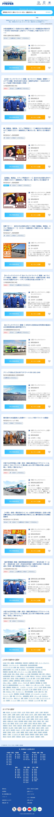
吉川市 (31, 714)
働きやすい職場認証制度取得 (10, 685)
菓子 (8, 678)
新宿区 (30, 721)
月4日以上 (38, 676)
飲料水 (12, 676)
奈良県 (18, 776)
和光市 (27, 714)
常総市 (27, 732)
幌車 (22, 698)
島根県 (27, 771)
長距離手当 (22, 678)
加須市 (18, 714)
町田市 (34, 721)
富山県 (35, 756)
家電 (4, 692)
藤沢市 (39, 726)
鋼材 (14, 696)
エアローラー (24, 700)
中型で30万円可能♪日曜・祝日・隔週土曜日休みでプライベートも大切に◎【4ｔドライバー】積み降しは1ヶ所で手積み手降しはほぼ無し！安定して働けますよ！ (26, 465)
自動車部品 (17, 681)
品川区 (41, 719)
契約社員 (31, 700)
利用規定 (4, 791)
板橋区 (32, 719)
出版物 (26, 698)
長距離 (42, 678)
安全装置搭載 (38, 667)
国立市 (5, 723)
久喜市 (22, 714)
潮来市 (35, 732)
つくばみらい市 (16, 734)
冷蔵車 (49, 676)
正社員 (5, 663)
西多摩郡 (21, 721)
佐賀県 (35, 771)
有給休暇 (25, 663)
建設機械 (16, 694)
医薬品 (49, 687)
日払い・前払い (7, 683)
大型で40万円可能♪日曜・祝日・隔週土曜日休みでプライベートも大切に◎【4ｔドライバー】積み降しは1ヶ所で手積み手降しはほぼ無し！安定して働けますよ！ (26, 613)
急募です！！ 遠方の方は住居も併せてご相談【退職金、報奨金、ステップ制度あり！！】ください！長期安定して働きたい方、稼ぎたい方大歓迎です (27, 228)
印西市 (42, 728)
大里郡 (45, 717)
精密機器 (38, 683)
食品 (18, 667)
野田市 (33, 728)
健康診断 (5, 665)
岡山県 (27, 772)
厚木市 (10, 726)
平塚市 (15, 726)
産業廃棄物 (26, 696)
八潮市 (41, 712)
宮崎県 (35, 777)
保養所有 (32, 683)
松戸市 (8, 730)
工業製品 (11, 681)
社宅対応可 (28, 681)
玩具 (4, 689)
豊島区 (39, 721)
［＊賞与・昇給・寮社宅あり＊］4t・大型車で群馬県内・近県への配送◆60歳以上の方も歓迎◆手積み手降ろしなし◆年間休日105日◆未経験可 (27, 514)
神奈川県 (35, 723)
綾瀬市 (29, 726)
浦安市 (38, 728)
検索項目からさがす (6, 800)
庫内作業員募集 (29, 692)
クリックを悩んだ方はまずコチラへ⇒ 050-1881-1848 (21, 372)
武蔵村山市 (10, 721)
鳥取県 (27, 769)
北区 (8, 723)
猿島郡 (40, 732)
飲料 (43, 674)
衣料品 (12, 678)
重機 (18, 700)
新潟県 (35, 754)
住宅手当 (44, 676)
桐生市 (5, 737)
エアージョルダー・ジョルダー (39, 694)
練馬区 (26, 721)
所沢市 (5, 714)
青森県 (10, 756)
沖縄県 (35, 780)
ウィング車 (15, 669)
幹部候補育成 (34, 674)
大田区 (19, 719)
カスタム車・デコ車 (27, 689)
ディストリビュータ (45, 698)
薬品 (7, 689)
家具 (46, 692)
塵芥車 (31, 696)
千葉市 (29, 728)
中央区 (16, 721)
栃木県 (9, 737)
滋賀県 (18, 769)
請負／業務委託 (7, 687)
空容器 (22, 681)
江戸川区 (14, 719)
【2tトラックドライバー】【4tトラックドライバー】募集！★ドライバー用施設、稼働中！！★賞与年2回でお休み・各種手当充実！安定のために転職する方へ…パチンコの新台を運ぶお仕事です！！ (26, 277)
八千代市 (23, 730)
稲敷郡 (22, 732)
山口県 (27, 776)
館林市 (41, 734)
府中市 (37, 719)
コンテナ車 (37, 700)
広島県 (27, 774)
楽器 (45, 700)
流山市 (18, 730)
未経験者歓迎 (18, 663)
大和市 (49, 726)
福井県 (35, 759)
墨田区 (12, 723)
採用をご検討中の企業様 (32, 788)
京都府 (18, 771)
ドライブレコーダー (14, 665)
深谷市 (41, 717)
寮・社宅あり (22, 669)
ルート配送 (28, 672)
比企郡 (28, 717)
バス (4, 700)
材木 (13, 692)
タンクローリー (20, 692)
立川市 (21, 723)
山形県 (10, 762)
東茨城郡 (45, 732)
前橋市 (37, 734)
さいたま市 (14, 712)
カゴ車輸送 (18, 676)
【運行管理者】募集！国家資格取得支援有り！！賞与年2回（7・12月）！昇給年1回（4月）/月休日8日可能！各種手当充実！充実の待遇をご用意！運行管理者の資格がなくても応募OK (26, 564)
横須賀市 (5, 728)
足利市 (23, 737)
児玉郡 (37, 717)
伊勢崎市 (32, 734)
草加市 (28, 712)
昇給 (36, 663)
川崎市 (44, 723)
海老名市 (19, 726)
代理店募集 (29, 802)
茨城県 (9, 732)
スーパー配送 (35, 681)
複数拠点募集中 (7, 669)
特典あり (32, 676)
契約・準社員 (15, 674)
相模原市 (5, 726)
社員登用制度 (6, 676)
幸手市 (5, 717)
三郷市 (9, 714)
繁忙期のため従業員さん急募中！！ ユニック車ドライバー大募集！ (26, 418)
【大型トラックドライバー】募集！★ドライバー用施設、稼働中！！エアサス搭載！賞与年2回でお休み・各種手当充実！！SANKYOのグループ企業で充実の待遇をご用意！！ (27, 81)
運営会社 (4, 788)
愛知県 (43, 758)
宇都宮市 (18, 737)
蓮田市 (40, 714)
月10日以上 (45, 696)
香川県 (27, 779)
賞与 (8, 663)
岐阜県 (43, 754)
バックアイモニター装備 (9, 667)
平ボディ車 (26, 683)
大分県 (35, 776)
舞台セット (17, 698)
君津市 (42, 730)
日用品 (22, 674)
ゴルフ (36, 687)
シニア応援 (27, 674)
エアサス (43, 669)
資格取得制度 (23, 665)
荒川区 (17, 723)
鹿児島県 (36, 779)
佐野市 (13, 737)
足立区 (23, 719)
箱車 (40, 674)
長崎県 (35, 772)
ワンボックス (32, 698)
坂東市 (31, 732)
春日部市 (46, 712)
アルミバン (6, 696)
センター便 (29, 678)
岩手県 (10, 758)
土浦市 (18, 732)
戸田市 (19, 712)
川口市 (23, 712)
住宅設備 (22, 694)
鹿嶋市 (5, 734)
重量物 (35, 689)
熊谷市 (49, 714)
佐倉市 (28, 730)
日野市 (25, 723)
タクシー (20, 683)
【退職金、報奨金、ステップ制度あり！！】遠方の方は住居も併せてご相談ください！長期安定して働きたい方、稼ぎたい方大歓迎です (27, 179)
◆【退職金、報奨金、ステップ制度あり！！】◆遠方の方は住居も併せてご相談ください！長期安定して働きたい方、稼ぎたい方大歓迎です (27, 130)
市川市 (24, 728)
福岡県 (35, 769)
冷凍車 (5, 678)
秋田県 (10, 761)
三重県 (43, 759)
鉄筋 (11, 696)
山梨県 (35, 761)
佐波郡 (46, 734)
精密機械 (42, 681)
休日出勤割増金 (30, 667)
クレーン (5, 694)
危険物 (8, 700)
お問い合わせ (30, 800)
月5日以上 (9, 692)
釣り (43, 692)
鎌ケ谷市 (33, 730)
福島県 (10, 764)
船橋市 (20, 728)
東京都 (9, 719)
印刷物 (45, 683)
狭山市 (23, 717)
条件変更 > (48, 12)
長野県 (35, 762)
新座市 (13, 717)
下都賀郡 (37, 737)
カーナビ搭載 (25, 676)
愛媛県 (27, 780)
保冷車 (39, 689)
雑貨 (15, 672)
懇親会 (28, 685)
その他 (38, 678)
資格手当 (40, 672)
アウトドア (12, 689)
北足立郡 (18, 717)
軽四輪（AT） (15, 687)
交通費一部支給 (7, 674)
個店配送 (47, 678)
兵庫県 (18, 774)
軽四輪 (44, 687)
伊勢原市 (44, 726)
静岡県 (43, 756)
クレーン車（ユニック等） (37, 685)
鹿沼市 (32, 737)
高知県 (27, 782)
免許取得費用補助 (32, 665)
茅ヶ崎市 (11, 728)
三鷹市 (46, 721)
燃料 (42, 700)
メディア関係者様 (31, 797)
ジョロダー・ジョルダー (26, 687)
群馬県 (27, 734)
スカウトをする (30, 794)
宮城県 (10, 759)
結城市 (22, 734)
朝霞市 (44, 714)
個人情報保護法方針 (6, 794)
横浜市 (40, 723)
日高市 (5, 719)
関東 (4, 712)
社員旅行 (5, 681)
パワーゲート (20, 672)
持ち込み (47, 685)
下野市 (42, 737)
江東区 (28, 719)
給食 (37, 698)
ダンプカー (19, 696)
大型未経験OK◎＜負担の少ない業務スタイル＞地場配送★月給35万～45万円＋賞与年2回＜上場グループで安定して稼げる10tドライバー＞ (26, 30)
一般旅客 (14, 683)
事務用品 (18, 689)
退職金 (12, 663)
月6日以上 (37, 669)
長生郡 (38, 730)
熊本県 (35, 774)
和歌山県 (19, 777)
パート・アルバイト (44, 663)
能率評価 (34, 672)
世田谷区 (46, 719)
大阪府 (18, 772)
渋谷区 (30, 723)
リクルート (4, 796)
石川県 (35, 758)
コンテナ (10, 694)
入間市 (35, 714)
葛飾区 (5, 721)
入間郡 (13, 714)
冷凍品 (17, 678)
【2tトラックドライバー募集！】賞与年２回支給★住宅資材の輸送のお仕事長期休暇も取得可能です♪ (27, 326)
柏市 (4, 730)
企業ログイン (30, 791)
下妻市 (9, 734)
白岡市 (32, 717)
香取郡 (5, 732)
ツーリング (14, 700)
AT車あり (48, 674)
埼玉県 (8, 712)
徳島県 (27, 777)
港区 (43, 721)
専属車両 (5, 672)
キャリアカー (9, 698)
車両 (4, 698)
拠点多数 (11, 672)
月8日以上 (22, 667)
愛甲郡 (24, 726)
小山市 (28, 737)
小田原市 (34, 726)
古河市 (13, 732)
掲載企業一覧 (5, 802)
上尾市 (37, 712)
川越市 (9, 717)
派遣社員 (27, 694)
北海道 (10, 754)
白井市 (46, 730)
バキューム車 (37, 696)
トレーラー (22, 685)
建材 (34, 678)
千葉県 (16, 728)
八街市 (46, 728)
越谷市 (32, 712)
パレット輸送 (30, 669)
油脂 (39, 692)
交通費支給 (31, 663)
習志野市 (13, 730)
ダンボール (45, 689)
